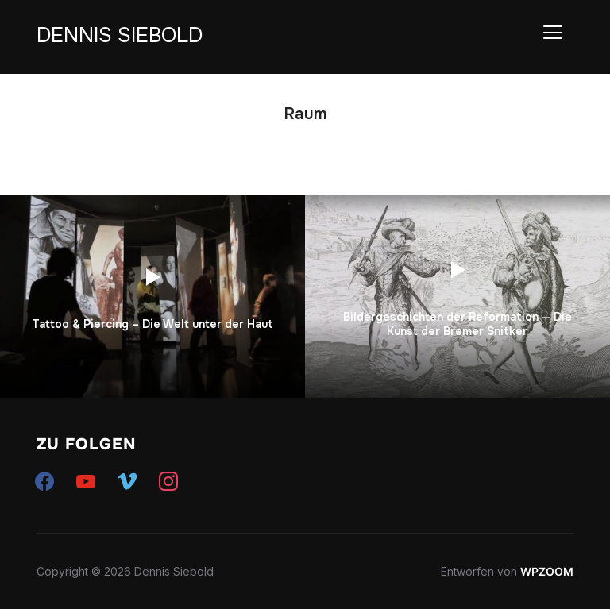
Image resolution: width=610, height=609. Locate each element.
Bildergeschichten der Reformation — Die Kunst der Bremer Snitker (457, 324)
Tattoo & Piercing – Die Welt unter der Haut (152, 324)
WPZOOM (546, 571)
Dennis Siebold (120, 35)
